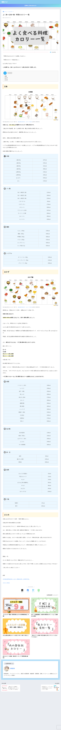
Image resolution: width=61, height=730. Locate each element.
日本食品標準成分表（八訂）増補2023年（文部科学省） (16, 579)
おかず (6, 78)
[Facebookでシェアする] (28, 590)
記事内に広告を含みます (30, 5)
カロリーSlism (29, 121)
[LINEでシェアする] (39, 590)
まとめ (6, 79)
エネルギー (55, 595)
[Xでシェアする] (22, 590)
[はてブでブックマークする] (33, 590)
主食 (6, 76)
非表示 (10, 73)
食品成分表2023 (21, 121)
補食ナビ (5, 2)
